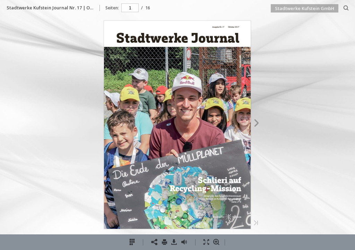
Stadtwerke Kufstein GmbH (304, 8)
